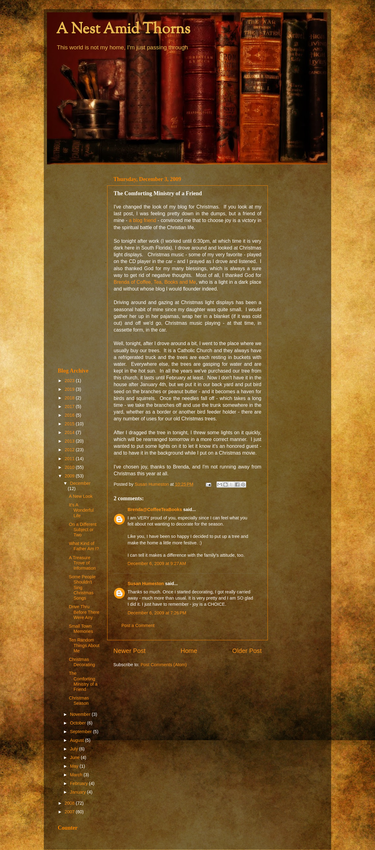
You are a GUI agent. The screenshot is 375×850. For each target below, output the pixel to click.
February (79, 783)
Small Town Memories (81, 629)
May (75, 766)
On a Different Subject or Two (82, 530)
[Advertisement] (78, 265)
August (77, 740)
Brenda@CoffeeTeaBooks (155, 509)
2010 (70, 467)
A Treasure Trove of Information (82, 563)
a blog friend (142, 220)
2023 (70, 380)
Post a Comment (137, 625)
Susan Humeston (146, 583)
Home (189, 650)
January (78, 792)
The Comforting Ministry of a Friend (83, 681)
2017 (70, 406)
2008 (70, 803)
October (78, 722)
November (81, 714)
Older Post (247, 650)
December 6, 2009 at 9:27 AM (157, 563)
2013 (70, 441)
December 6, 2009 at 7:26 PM (157, 612)
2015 (70, 423)
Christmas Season (79, 700)
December (80, 483)
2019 (70, 389)
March (77, 774)
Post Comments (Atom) (164, 664)
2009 (70, 475)
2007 (70, 811)
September (81, 731)
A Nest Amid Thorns (123, 29)
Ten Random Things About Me (84, 645)
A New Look (81, 496)
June (75, 757)
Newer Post (129, 650)
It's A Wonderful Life (81, 510)
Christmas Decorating (82, 662)
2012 (70, 449)
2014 (70, 432)
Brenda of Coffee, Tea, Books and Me (155, 282)
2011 (70, 458)
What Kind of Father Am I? (84, 546)
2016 (70, 415)
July (74, 748)
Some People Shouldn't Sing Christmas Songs (82, 587)
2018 (70, 397)
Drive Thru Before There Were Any (84, 612)
